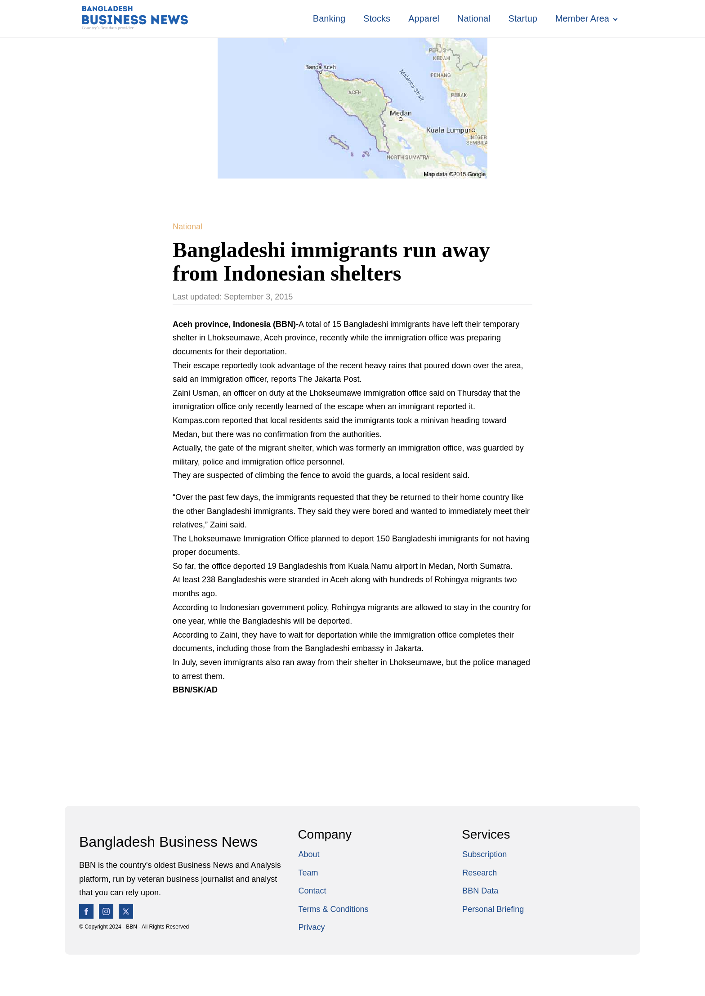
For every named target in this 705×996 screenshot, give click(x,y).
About (308, 854)
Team (308, 872)
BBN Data (480, 890)
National (473, 18)
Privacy (311, 927)
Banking (329, 18)
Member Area (582, 18)
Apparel (423, 18)
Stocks (376, 18)
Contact (312, 890)
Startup (522, 18)
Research (479, 872)
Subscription (484, 854)
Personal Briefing (493, 909)
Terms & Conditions (333, 909)
